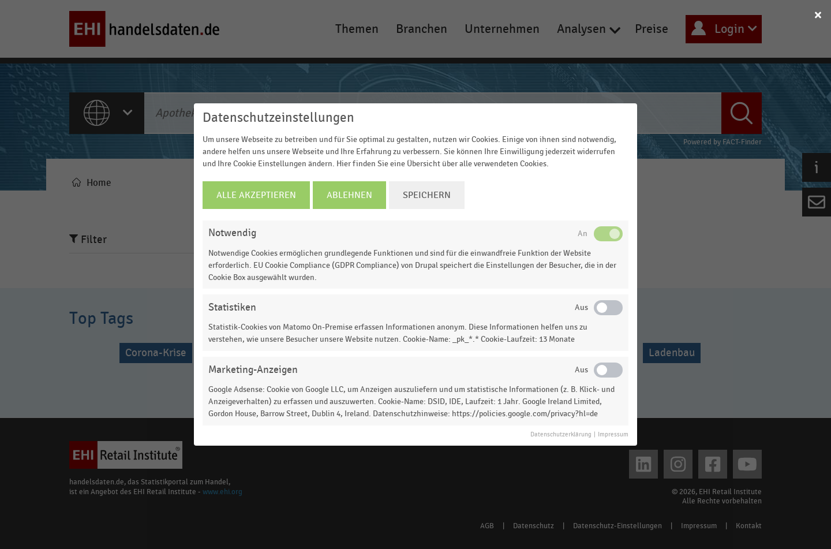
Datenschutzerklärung (561, 434)
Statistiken (232, 307)
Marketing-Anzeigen (253, 370)
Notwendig (232, 233)
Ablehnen (349, 195)
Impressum (613, 434)
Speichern (427, 195)
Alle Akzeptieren (256, 195)
